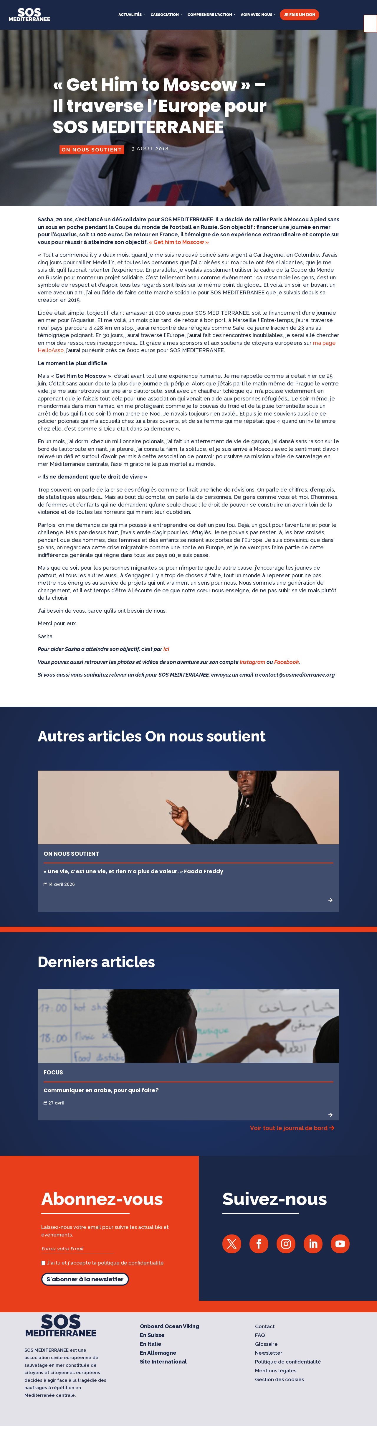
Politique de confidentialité (288, 1362)
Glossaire (266, 1344)
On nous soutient (92, 150)
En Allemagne (158, 1353)
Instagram (252, 662)
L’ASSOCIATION (165, 14)
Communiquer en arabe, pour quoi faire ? (102, 1090)
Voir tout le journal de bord (289, 1128)
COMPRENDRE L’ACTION (210, 14)
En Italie (150, 1344)
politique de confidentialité (131, 1263)
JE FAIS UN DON (299, 14)
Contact (265, 1326)
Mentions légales (275, 1371)
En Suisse (152, 1335)
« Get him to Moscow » (179, 242)
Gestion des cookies (279, 1379)
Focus (53, 1072)
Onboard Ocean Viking (169, 1326)
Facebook (286, 662)
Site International (163, 1362)
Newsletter (268, 1353)
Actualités (130, 14)
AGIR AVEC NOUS (256, 14)
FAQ (260, 1335)
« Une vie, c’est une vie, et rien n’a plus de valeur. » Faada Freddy (133, 871)
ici (166, 649)
